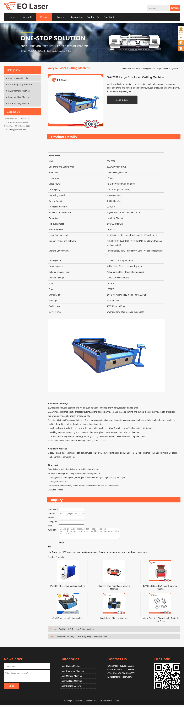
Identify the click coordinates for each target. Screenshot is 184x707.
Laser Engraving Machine (20, 84)
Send (61, 545)
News (60, 17)
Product (44, 17)
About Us (28, 17)
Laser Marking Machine (19, 91)
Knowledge (76, 17)
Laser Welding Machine (19, 97)
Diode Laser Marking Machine (114, 620)
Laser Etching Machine (18, 103)
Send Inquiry (122, 100)
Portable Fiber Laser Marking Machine (67, 588)
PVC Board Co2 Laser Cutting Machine (76, 631)
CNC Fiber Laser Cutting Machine (67, 620)
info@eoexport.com (18, 130)
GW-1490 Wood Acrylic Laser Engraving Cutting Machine (81, 638)
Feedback (108, 17)
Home (12, 17)
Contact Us (93, 17)
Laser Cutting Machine (18, 78)
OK (49, 549)
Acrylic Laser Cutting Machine (168, 69)
